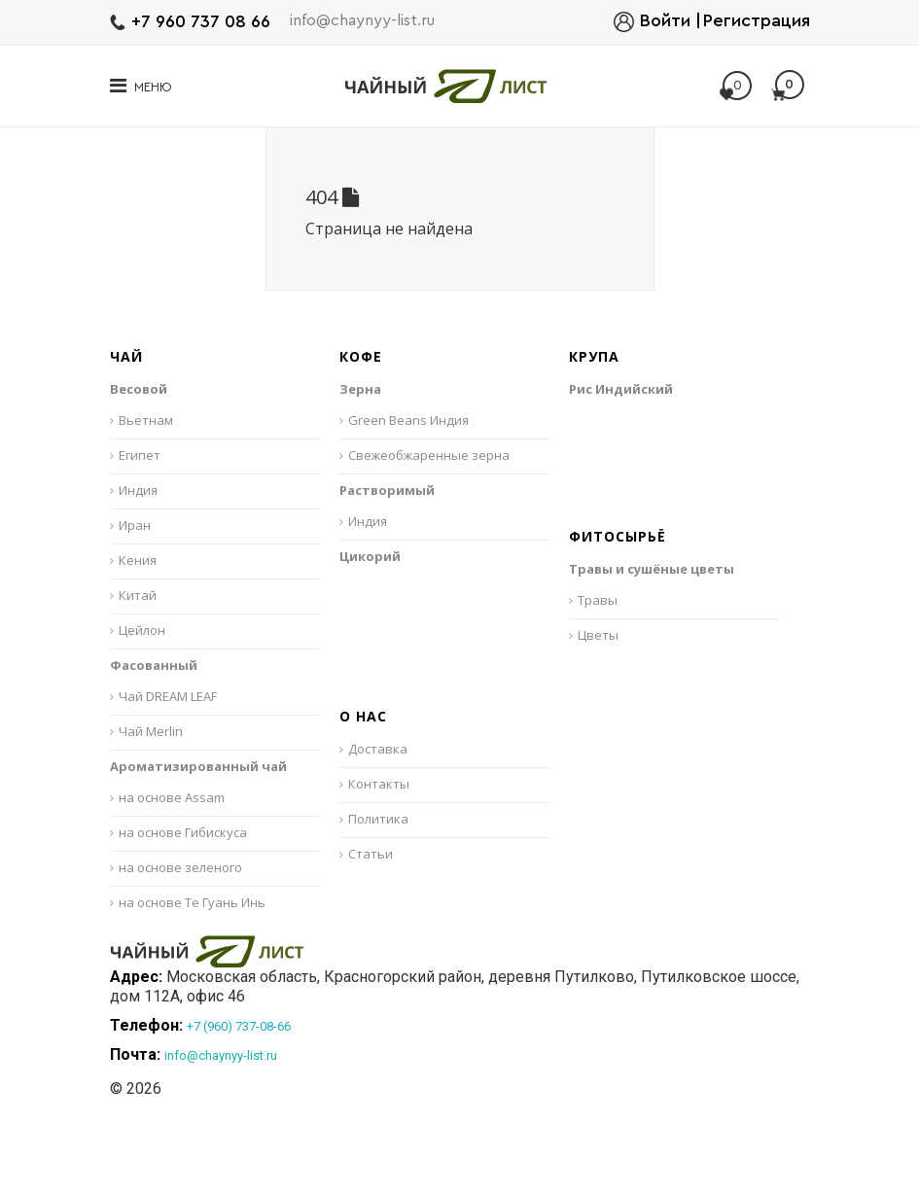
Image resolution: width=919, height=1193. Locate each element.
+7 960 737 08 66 (200, 21)
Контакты (378, 783)
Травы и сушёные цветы (651, 569)
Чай (126, 357)
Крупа (594, 357)
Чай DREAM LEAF (168, 696)
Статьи (370, 853)
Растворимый (387, 490)
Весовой (138, 389)
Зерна (360, 389)
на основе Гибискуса (183, 832)
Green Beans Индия (408, 420)
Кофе (360, 357)
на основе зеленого (180, 867)
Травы (598, 600)
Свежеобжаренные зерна (429, 455)
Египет (139, 455)
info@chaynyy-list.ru (362, 20)
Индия (138, 490)
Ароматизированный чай (198, 766)
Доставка (377, 748)
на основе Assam (172, 797)
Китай (138, 595)
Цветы (598, 635)
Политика (378, 818)
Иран (135, 525)
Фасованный (153, 665)
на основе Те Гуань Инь (192, 902)
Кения (138, 560)
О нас (363, 717)
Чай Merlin (151, 731)
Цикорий (370, 556)
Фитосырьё (617, 537)
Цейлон (142, 630)
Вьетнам (146, 420)
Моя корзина (787, 85)
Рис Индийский (621, 389)
